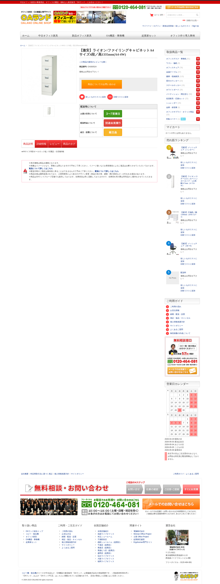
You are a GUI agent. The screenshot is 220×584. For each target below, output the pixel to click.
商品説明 (28, 144)
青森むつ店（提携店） (107, 550)
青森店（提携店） (105, 548)
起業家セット (31, 542)
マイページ (146, 26)
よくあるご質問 (174, 329)
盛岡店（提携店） (105, 553)
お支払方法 (66, 534)
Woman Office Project (142, 534)
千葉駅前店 (102, 539)
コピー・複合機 (32, 534)
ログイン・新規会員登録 (163, 26)
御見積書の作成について (178, 333)
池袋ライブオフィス (106, 534)
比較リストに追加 (188, 168)
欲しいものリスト (183, 26)
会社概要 (24, 474)
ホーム (22, 45)
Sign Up (195, 26)
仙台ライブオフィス (106, 556)
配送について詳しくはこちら (107, 171)
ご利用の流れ (173, 307)
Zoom (49, 76)
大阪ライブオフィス (106, 559)
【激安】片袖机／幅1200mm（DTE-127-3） (189, 214)
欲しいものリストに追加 (189, 163)
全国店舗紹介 (103, 531)
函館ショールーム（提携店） (109, 542)
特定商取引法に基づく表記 (41, 474)
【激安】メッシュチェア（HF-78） (189, 244)
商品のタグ (69, 144)
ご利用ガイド (178, 474)
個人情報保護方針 (175, 322)
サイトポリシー (174, 326)
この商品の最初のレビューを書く (93, 62)
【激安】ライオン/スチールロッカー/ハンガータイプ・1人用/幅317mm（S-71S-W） (189, 181)
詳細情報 (41, 144)
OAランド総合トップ (34, 531)
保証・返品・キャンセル (178, 318)
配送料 (183, 272)
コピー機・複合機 (29, 573)
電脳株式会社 (139, 531)
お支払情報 (172, 310)
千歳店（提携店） (105, 545)
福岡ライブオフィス (106, 561)
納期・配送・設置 (175, 314)
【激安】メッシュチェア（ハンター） (189, 148)
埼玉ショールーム (105, 537)
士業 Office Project (141, 537)
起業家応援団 (139, 539)
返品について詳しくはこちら (41, 168)
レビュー (55, 144)
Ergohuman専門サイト (143, 542)
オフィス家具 (31, 537)
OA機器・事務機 (32, 539)
